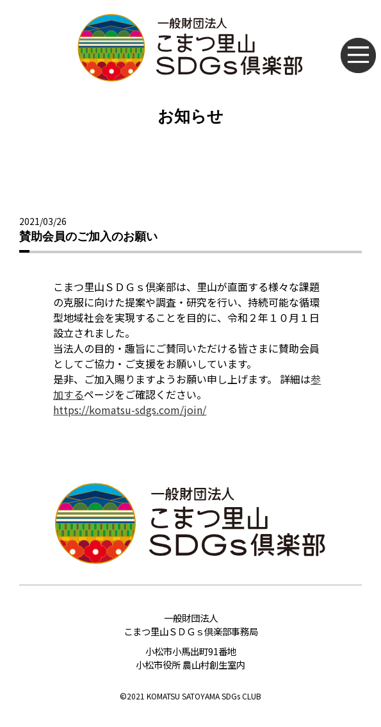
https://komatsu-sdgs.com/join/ (129, 409)
